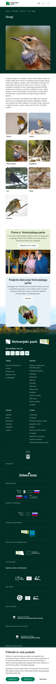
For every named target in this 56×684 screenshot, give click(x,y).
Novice (8, 418)
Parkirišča (9, 427)
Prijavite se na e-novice (28, 246)
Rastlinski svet (11, 375)
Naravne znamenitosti (13, 365)
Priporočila (9, 421)
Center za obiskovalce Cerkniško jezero (36, 367)
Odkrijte (8, 11)
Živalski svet (23, 11)
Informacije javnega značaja (38, 442)
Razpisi (31, 427)
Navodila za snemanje (36, 436)
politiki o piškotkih (28, 665)
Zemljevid (32, 392)
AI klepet (32, 405)
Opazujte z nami (34, 424)
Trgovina (32, 380)
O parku (32, 410)
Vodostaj (9, 424)
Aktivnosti (32, 386)
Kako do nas (33, 389)
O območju (33, 415)
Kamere (8, 430)
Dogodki (8, 415)
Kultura (8, 368)
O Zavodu (32, 418)
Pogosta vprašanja (35, 439)
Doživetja (32, 383)
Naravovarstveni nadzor (37, 430)
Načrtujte (32, 361)
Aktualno (9, 410)
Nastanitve (33, 377)
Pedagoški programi (36, 371)
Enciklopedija (14, 11)
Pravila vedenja (34, 402)
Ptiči (29, 11)
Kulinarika (32, 374)
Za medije (32, 433)
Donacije (28, 298)
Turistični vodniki (35, 395)
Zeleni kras (33, 399)
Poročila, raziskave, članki (38, 421)
